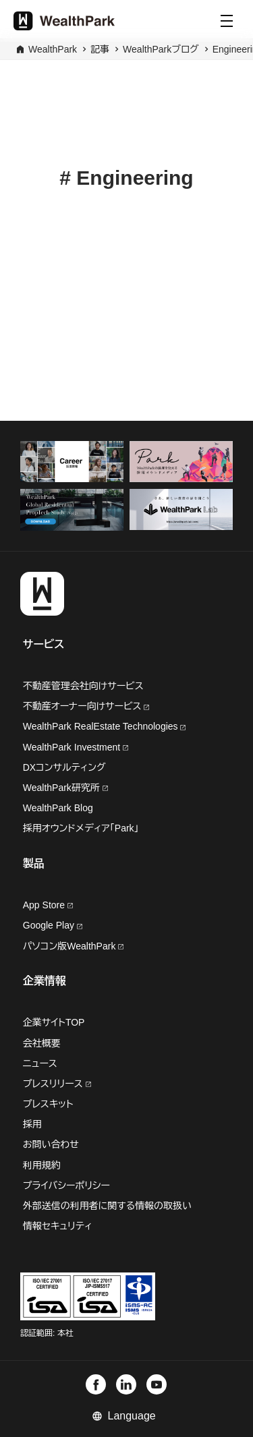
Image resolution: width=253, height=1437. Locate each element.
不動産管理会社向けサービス (83, 685)
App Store (48, 905)
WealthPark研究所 (63, 787)
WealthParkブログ (161, 49)
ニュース (40, 1063)
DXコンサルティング (64, 767)
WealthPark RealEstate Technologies (104, 726)
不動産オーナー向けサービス (86, 706)
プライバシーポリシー (66, 1185)
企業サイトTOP (54, 1022)
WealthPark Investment (75, 747)
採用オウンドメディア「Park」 (81, 828)
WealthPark (52, 49)
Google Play (52, 925)
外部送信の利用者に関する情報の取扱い (107, 1205)
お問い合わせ (51, 1144)
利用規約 (42, 1165)
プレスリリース (57, 1083)
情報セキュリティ (57, 1226)
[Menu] (227, 21)
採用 (32, 1124)
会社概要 (42, 1043)
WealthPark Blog (58, 807)
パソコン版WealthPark (73, 946)
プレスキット (48, 1103)
